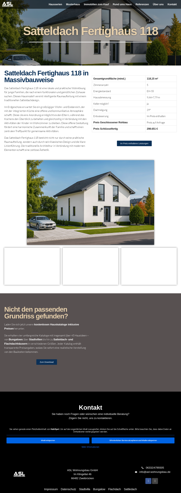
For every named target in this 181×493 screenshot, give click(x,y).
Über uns (158, 4)
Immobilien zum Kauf (96, 4)
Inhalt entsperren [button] (48, 440)
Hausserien (55, 4)
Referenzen (142, 4)
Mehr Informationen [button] (90, 447)
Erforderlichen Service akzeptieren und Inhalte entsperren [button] (133, 440)
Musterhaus (73, 4)
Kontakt (172, 4)
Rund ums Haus (122, 4)
